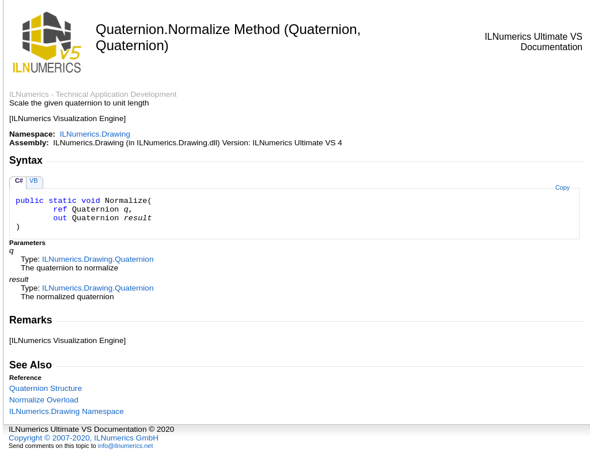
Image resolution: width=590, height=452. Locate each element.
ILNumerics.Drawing (95, 134)
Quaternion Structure (45, 388)
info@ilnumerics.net (125, 445)
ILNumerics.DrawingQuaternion (97, 259)
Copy (562, 187)
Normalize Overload (43, 400)
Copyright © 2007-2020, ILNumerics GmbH (83, 438)
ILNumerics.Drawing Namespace (66, 411)
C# (19, 180)
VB (33, 180)
